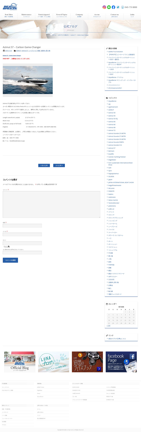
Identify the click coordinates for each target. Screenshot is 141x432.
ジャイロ (111, 229)
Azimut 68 (111, 127)
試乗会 (110, 285)
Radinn (110, 194)
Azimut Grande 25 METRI (117, 133)
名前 (5, 222)
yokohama (112, 206)
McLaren (111, 188)
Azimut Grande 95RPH (116, 142)
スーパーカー (112, 232)
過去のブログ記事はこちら (117, 339)
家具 (109, 262)
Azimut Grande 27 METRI (117, 136)
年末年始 (111, 265)
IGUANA (111, 176)
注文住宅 (111, 279)
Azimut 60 (111, 122)
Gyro (110, 171)
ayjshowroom (113, 107)
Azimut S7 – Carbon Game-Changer (12, 55)
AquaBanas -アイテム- (116, 77)
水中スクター (112, 276)
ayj (109, 104)
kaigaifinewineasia (114, 185)
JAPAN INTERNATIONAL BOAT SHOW (121, 182)
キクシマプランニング (115, 218)
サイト (4, 240)
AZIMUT (18, 51)
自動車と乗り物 (45, 51)
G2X (109, 168)
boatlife (111, 154)
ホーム (54, 35)
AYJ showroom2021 (115, 88)
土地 (109, 259)
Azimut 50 (111, 113)
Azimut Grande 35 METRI (117, 139)
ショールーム (112, 224)
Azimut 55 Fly (113, 119)
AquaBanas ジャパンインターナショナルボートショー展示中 (121, 63)
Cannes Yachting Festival (117, 157)
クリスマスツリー (114, 85)
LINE (109, 7)
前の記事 (44, 165)
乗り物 (110, 256)
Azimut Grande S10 (115, 145)
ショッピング (112, 221)
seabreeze (112, 197)
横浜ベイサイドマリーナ (116, 274)
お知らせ (111, 209)
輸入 (109, 288)
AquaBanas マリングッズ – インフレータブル (122, 81)
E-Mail (118, 7)
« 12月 (108, 326)
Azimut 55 (111, 116)
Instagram (104, 7)
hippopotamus (113, 174)
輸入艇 (110, 291)
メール (5, 231)
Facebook (113, 7)
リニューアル (112, 250)
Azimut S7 (25, 51)
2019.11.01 (8, 51)
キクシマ (111, 215)
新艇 (38, 51)
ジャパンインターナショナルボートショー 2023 (121, 68)
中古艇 (110, 253)
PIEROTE (111, 191)
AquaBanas (112, 101)
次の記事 (59, 165)
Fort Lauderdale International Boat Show (120, 164)
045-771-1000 (131, 7)
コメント (6, 189)
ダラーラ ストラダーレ (115, 235)
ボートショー (112, 244)
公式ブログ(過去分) (63, 35)
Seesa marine (113, 200)
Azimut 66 (111, 125)
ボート (110, 241)
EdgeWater (112, 160)
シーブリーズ (32, 51)
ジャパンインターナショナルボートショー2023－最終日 (121, 58)
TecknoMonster (113, 203)
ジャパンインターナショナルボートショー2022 (121, 73)
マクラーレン (112, 247)
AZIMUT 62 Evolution (115, 52)
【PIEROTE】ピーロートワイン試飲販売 (122, 54)
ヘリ (109, 238)
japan (110, 179)
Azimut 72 (111, 130)
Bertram (111, 151)
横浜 (109, 271)
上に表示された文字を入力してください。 (14, 249)
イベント (111, 212)
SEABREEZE (14, 7)
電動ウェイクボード (115, 294)
